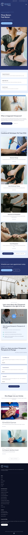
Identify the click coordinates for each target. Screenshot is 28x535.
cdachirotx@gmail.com (4, 514)
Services (2, 482)
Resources (2, 484)
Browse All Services (20, 253)
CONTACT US (4, 524)
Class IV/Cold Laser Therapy (5, 503)
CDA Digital (21, 531)
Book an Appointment (7, 23)
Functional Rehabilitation (4, 495)
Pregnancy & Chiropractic (4, 492)
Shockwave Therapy (4, 490)
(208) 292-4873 (3, 516)
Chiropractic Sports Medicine (5, 500)
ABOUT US (16, 270)
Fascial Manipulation (4, 497)
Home (2, 477)
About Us (16, 123)
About (2, 479)
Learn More (14, 161)
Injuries (2, 505)
